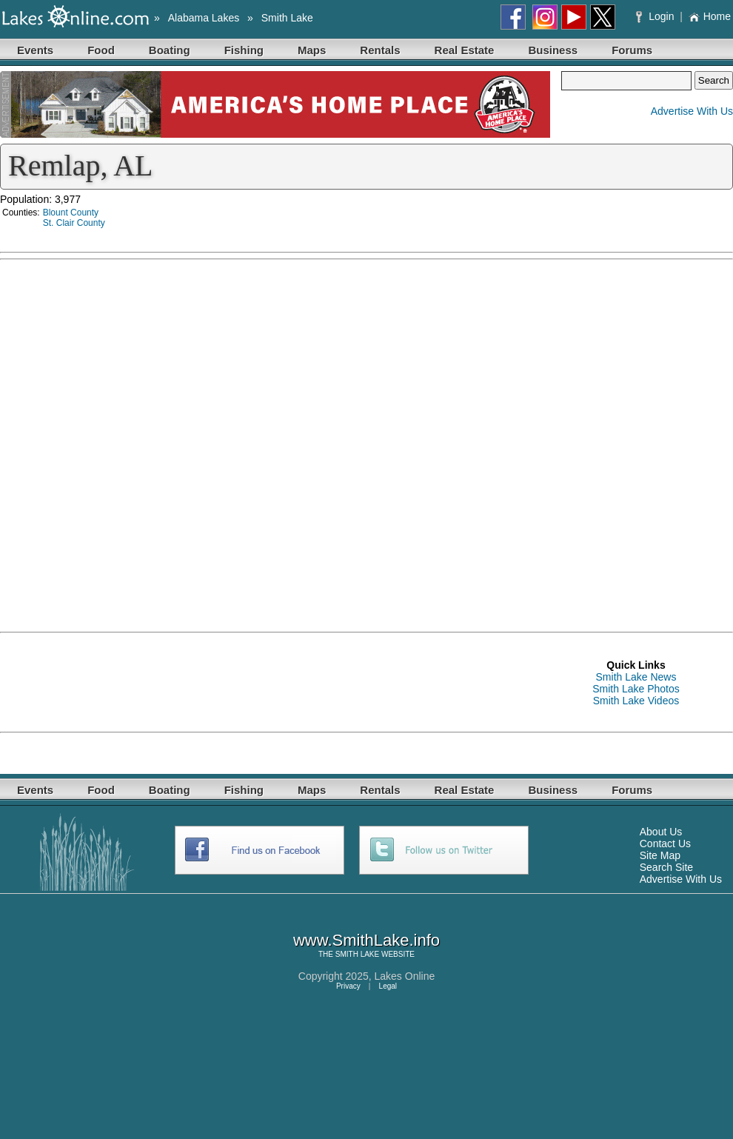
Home (710, 16)
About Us (661, 832)
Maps (312, 50)
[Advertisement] (118, 681)
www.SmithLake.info (366, 940)
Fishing (244, 50)
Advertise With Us (692, 111)
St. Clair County (74, 223)
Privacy (348, 986)
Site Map (660, 855)
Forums (632, 50)
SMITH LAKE (357, 954)
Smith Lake (287, 18)
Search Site (666, 867)
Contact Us (665, 843)
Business (553, 50)
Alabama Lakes (204, 18)
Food (101, 50)
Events (35, 50)
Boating (169, 50)
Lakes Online (405, 976)
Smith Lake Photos (636, 689)
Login (656, 16)
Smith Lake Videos (636, 701)
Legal (388, 986)
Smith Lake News (636, 677)
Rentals (380, 50)
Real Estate (465, 50)
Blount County (70, 212)
